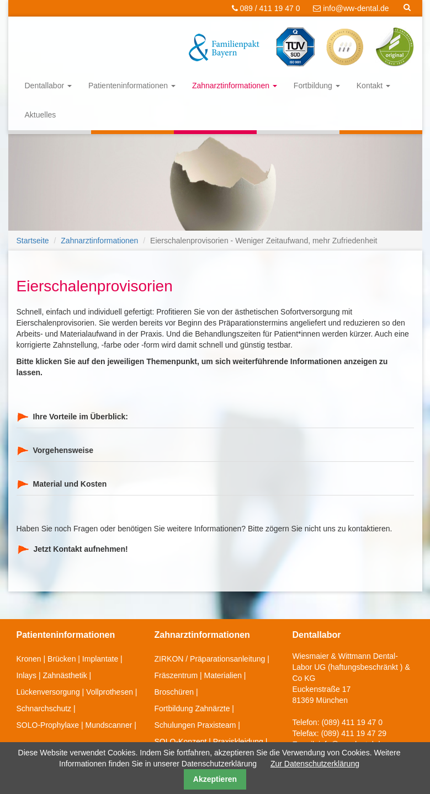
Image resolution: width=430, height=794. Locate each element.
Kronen (29, 658)
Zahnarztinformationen (234, 85)
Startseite (33, 240)
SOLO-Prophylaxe (48, 725)
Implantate (100, 658)
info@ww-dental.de (351, 8)
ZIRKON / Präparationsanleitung (210, 658)
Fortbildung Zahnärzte (192, 708)
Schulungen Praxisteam (195, 725)
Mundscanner (109, 725)
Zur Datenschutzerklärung (314, 763)
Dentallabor (48, 85)
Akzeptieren (215, 779)
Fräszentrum (176, 675)
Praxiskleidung (238, 741)
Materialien (223, 675)
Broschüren (174, 692)
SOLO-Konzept (181, 741)
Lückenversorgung (48, 692)
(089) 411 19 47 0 (352, 722)
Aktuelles (40, 114)
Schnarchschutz (44, 708)
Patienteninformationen (132, 85)
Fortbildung (317, 85)
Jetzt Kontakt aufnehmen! (81, 549)
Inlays (27, 675)
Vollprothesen (109, 692)
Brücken (61, 658)
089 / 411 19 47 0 (266, 8)
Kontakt (373, 85)
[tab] (215, 417)
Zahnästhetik (65, 675)
